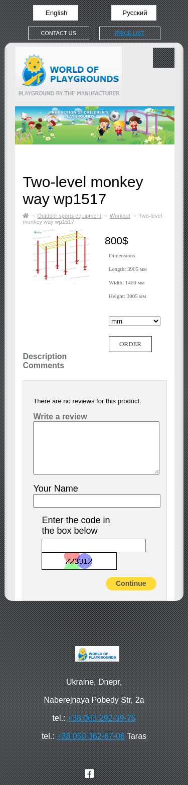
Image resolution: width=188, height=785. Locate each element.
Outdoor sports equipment (69, 216)
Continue (131, 583)
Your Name (55, 489)
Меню (163, 58)
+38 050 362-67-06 (91, 736)
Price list (130, 33)
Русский (134, 13)
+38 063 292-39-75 (102, 718)
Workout (120, 216)
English (55, 13)
